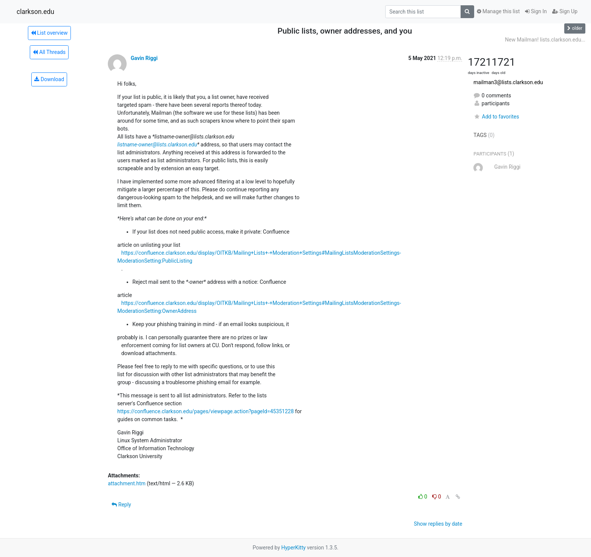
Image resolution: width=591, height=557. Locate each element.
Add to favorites (496, 117)
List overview (49, 33)
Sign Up (564, 11)
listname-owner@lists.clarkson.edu (157, 145)
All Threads (49, 52)
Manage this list (498, 11)
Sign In (536, 11)
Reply (121, 505)
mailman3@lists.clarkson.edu (508, 82)
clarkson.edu (35, 11)
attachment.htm (126, 483)
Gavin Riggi (144, 58)
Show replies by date (438, 524)
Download (49, 79)
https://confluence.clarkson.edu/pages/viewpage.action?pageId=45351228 (205, 411)
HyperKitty (293, 548)
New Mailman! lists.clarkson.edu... (545, 40)
